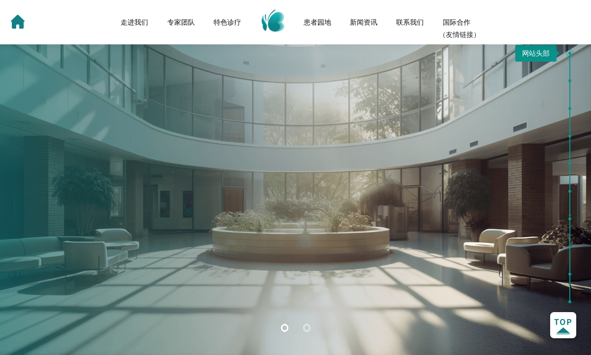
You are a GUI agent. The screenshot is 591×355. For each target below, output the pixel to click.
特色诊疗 (227, 22)
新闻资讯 (363, 22)
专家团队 (181, 22)
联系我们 (410, 22)
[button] (569, 53)
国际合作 (456, 22)
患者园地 (317, 22)
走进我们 (134, 22)
